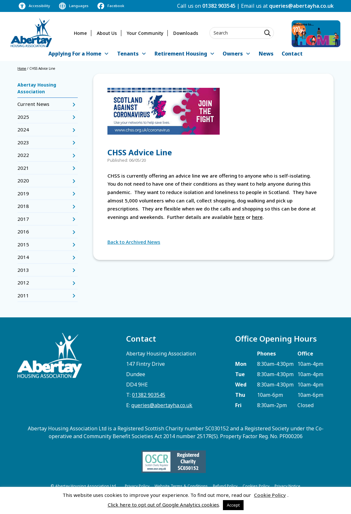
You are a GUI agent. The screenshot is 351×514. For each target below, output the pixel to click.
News (266, 53)
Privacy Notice (287, 486)
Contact (292, 53)
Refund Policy (225, 486)
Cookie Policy (270, 495)
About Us (107, 33)
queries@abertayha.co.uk (301, 5)
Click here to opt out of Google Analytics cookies (163, 504)
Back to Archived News (133, 242)
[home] (31, 32)
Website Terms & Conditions (181, 486)
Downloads (185, 33)
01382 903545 (219, 5)
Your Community (145, 33)
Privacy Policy (137, 486)
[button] (79, 54)
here (239, 217)
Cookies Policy (256, 486)
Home (80, 33)
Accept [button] (233, 505)
